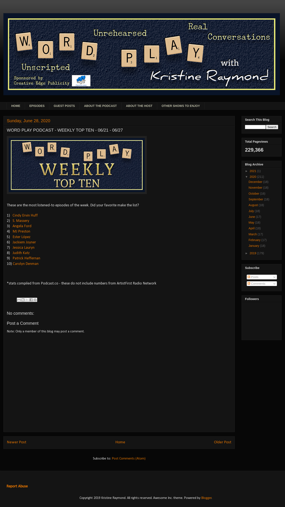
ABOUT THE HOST (139, 106)
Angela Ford (22, 226)
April (252, 228)
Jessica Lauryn (23, 248)
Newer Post (16, 442)
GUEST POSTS (64, 106)
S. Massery (21, 221)
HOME (15, 106)
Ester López (21, 237)
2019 (253, 253)
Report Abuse (17, 486)
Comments (256, 283)
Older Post (222, 442)
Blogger (206, 498)
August (254, 205)
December (256, 182)
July (252, 211)
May (252, 222)
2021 (253, 171)
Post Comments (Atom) (128, 458)
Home (120, 442)
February (255, 240)
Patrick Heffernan (26, 258)
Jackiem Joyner (24, 242)
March (253, 234)
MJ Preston (21, 232)
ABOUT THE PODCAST (100, 106)
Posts (253, 277)
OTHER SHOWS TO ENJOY (181, 106)
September (256, 199)
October (254, 193)
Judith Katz (21, 253)
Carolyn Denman (25, 264)
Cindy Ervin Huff (25, 216)
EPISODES (37, 106)
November (256, 187)
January (254, 245)
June (252, 216)
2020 (253, 176)
